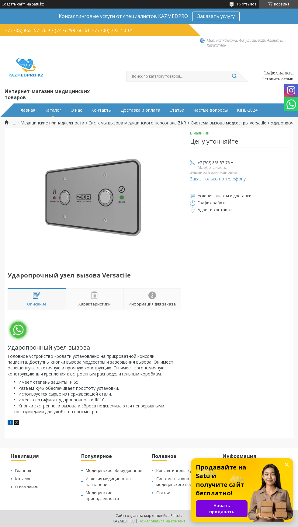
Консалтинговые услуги (179, 470)
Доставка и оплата (140, 110)
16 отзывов (246, 4)
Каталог (52, 110)
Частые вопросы (210, 110)
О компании (27, 487)
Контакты (101, 110)
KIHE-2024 (247, 110)
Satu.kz (176, 515)
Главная (26, 110)
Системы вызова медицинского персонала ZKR (137, 123)
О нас (76, 110)
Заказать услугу (216, 16)
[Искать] (234, 76)
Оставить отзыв (277, 79)
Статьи (176, 110)
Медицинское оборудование (114, 470)
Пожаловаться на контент (162, 521)
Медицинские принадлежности (52, 123)
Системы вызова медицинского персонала (181, 481)
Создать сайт (13, 4)
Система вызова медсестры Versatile (228, 123)
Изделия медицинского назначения (108, 481)
